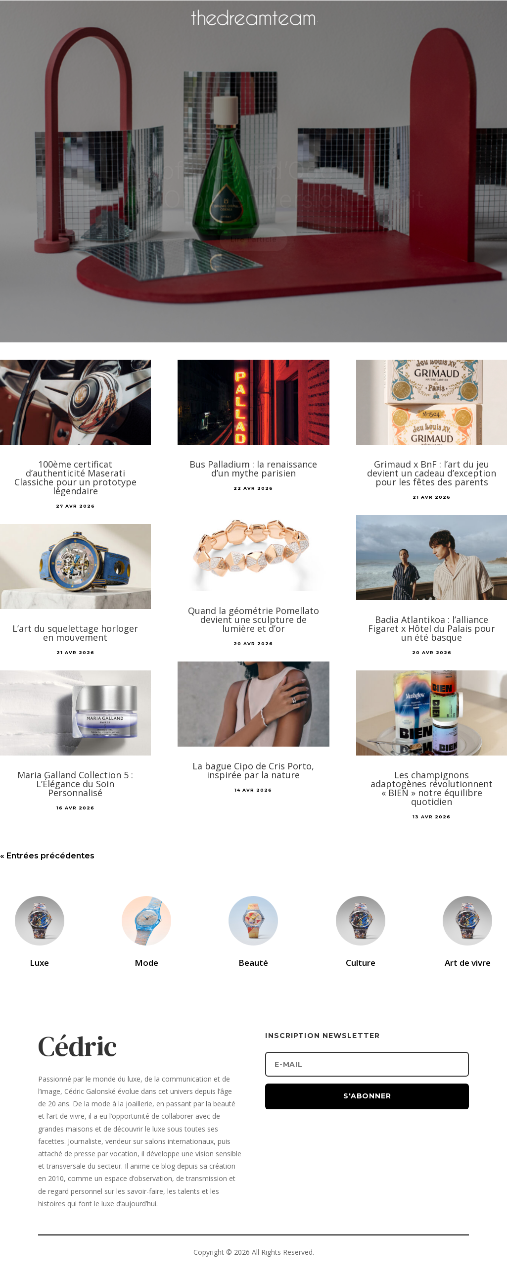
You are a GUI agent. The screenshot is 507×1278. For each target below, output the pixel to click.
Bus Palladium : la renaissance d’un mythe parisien (253, 468)
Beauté (253, 962)
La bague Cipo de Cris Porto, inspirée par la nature (253, 770)
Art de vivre (468, 962)
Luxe (39, 962)
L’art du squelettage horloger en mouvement (75, 632)
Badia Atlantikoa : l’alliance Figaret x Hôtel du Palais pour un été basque (431, 628)
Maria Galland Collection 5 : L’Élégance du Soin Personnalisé (75, 784)
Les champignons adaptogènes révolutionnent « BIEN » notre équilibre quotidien (431, 788)
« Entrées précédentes (47, 855)
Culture (360, 962)
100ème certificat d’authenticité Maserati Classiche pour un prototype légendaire (75, 477)
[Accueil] (253, 32)
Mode (146, 962)
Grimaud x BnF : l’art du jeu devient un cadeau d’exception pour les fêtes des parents (431, 473)
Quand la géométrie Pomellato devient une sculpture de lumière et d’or (253, 619)
